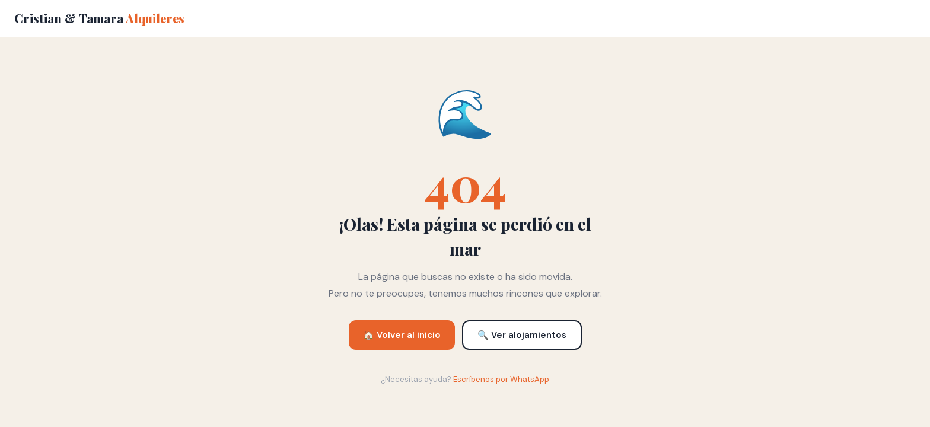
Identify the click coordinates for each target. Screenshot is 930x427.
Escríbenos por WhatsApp (501, 379)
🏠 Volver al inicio (402, 335)
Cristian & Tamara (99, 18)
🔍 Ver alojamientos (521, 335)
